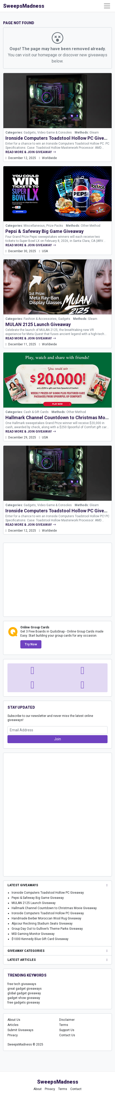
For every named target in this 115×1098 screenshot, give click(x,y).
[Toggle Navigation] (107, 6)
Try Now (31, 644)
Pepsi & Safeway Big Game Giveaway (44, 231)
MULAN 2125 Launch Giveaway (38, 324)
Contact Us (67, 1035)
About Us (13, 1020)
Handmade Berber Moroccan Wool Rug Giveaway (46, 918)
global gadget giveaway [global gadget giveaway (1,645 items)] (24, 993)
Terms (63, 1025)
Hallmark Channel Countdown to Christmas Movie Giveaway (54, 908)
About (37, 1089)
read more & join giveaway (30, 152)
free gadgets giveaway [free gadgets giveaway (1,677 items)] (23, 1002)
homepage (47, 54)
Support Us (66, 1030)
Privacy (12, 1035)
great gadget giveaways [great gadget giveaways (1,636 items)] (24, 988)
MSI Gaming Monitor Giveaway (33, 934)
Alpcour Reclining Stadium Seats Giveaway (42, 923)
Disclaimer (67, 1020)
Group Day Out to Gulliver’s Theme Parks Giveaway (47, 928)
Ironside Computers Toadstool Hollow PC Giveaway (60, 138)
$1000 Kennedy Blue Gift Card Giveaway (40, 939)
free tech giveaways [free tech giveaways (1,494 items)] (21, 984)
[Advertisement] (57, 579)
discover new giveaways (85, 54)
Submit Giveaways (20, 1030)
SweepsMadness (23, 6)
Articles (13, 1025)
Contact (76, 1089)
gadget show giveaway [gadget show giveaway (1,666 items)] (23, 998)
